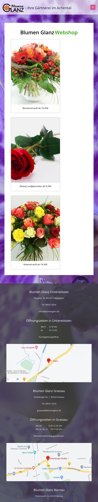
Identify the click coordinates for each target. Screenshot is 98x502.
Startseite (30, 490)
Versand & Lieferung (49, 490)
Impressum (64, 493)
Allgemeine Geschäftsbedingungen (78, 490)
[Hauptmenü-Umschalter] (92, 9)
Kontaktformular (12, 490)
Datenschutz (35, 493)
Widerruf (50, 493)
